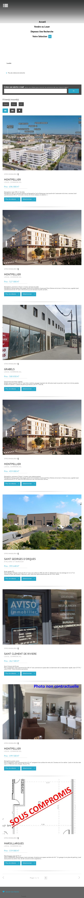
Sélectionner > (29, 199)
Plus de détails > (12, 199)
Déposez (42, 31)
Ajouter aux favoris (12, 892)
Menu (5, 5)
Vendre (42, 27)
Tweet (23, 896)
